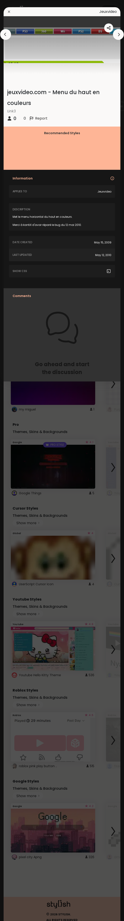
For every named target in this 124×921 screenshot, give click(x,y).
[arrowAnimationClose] (5, 34)
